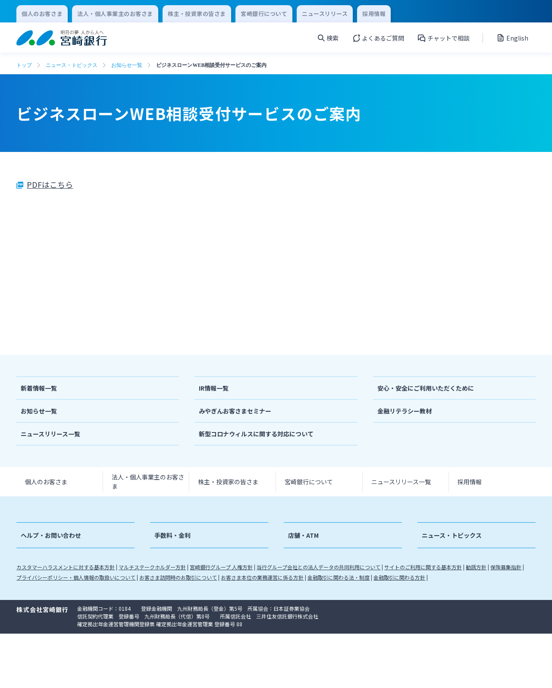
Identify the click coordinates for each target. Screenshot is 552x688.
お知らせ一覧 (126, 65)
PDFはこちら (50, 184)
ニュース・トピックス (71, 65)
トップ (24, 65)
